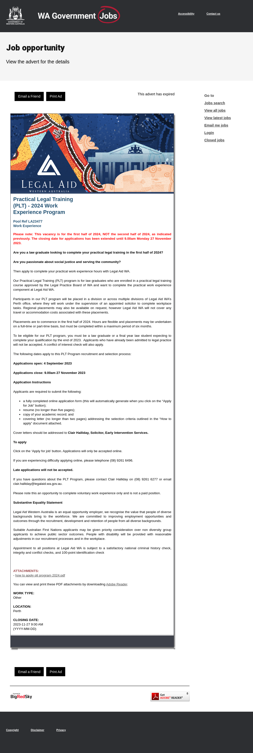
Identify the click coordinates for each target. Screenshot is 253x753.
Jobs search (214, 103)
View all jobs (215, 110)
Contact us (213, 13)
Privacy (61, 729)
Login (209, 133)
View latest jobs (217, 118)
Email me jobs (216, 125)
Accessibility (186, 13)
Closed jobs (214, 140)
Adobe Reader (116, 584)
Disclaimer (37, 729)
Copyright (12, 729)
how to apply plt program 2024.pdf (40, 575)
